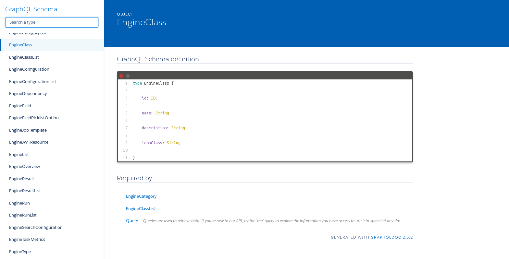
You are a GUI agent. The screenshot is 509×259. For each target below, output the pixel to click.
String (162, 113)
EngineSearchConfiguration (36, 227)
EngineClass (20, 45)
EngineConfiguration (29, 69)
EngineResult (21, 179)
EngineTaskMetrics (27, 239)
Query (269, 220)
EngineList (19, 154)
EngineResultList (25, 191)
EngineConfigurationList (32, 81)
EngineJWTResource (28, 142)
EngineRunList (23, 215)
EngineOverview (24, 166)
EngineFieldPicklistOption (34, 118)
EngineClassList (24, 57)
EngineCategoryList (27, 33)
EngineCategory (141, 196)
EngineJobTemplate (28, 130)
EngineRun (19, 203)
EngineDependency (28, 93)
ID (153, 98)
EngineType (20, 251)
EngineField (20, 106)
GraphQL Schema (31, 9)
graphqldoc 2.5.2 (392, 237)
